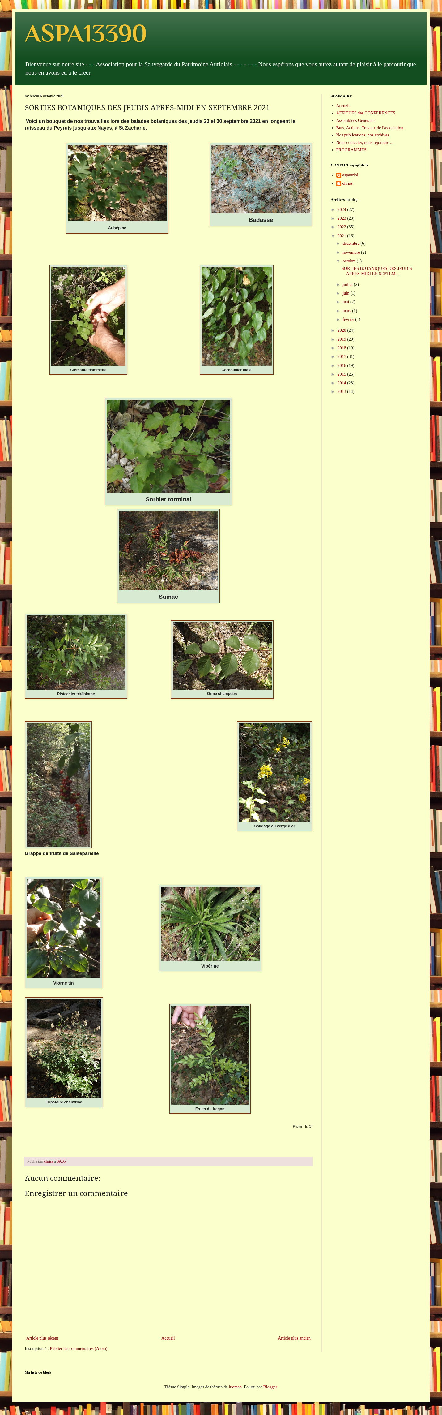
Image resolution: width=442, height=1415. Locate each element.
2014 (342, 383)
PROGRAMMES (351, 150)
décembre (351, 243)
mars (347, 310)
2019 (342, 339)
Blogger (270, 1387)
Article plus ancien (294, 1338)
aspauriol (350, 175)
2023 (342, 218)
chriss (347, 183)
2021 (342, 236)
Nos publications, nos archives (362, 135)
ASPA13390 (86, 33)
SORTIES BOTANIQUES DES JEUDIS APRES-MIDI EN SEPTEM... (377, 271)
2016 (342, 365)
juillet (348, 284)
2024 (342, 209)
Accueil (168, 1338)
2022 (342, 227)
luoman (235, 1387)
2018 (342, 348)
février (348, 319)
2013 (342, 391)
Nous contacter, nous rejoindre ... (364, 142)
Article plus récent (42, 1338)
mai (346, 302)
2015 (342, 374)
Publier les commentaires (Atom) (78, 1348)
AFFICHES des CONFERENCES (365, 113)
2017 (342, 356)
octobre (349, 261)
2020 (342, 330)
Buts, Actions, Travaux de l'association (369, 128)
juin (346, 293)
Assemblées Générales (355, 120)
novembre (351, 252)
